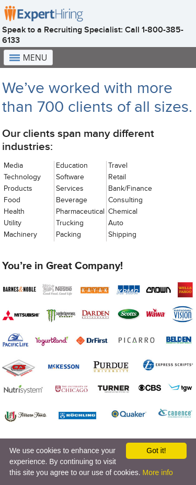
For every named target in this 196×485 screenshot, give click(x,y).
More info (157, 472)
